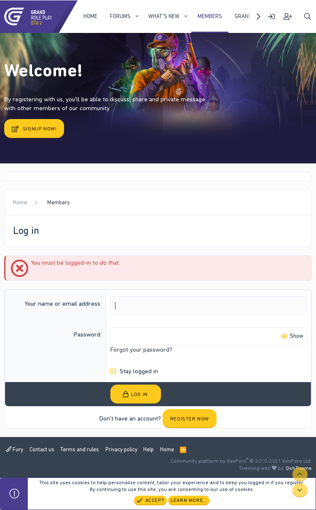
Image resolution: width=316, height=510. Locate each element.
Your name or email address (62, 303)
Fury (14, 449)
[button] (136, 16)
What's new (163, 16)
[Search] (307, 16)
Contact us (41, 449)
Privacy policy (121, 449)
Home (90, 16)
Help (148, 449)
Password (87, 334)
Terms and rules (79, 449)
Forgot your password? (141, 349)
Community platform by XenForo (241, 461)
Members (210, 16)
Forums (120, 16)
